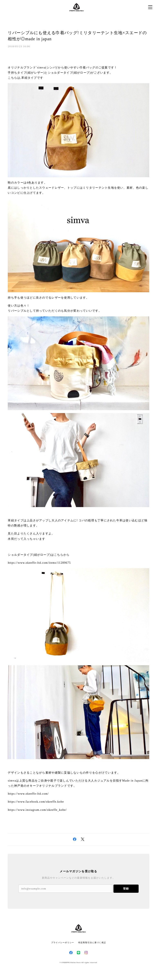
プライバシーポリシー (62, 942)
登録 (126, 888)
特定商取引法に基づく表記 (92, 942)
